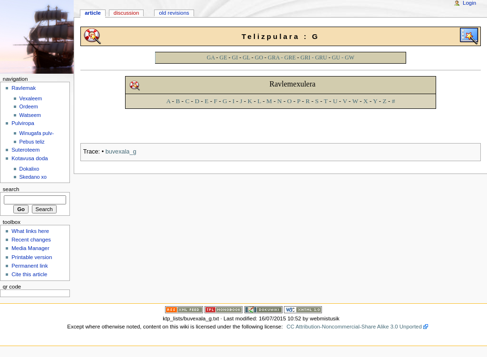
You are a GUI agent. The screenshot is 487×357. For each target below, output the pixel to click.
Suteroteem (25, 150)
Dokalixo (29, 169)
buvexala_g (121, 151)
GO (259, 57)
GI (235, 57)
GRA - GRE (282, 57)
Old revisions (174, 13)
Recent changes (31, 239)
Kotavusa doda (29, 158)
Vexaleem (30, 98)
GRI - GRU (314, 57)
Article (93, 13)
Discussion (126, 13)
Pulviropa (22, 123)
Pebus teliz (32, 142)
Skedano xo (33, 177)
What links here (30, 231)
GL (246, 57)
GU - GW (343, 57)
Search (11, 189)
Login (469, 3)
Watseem (30, 115)
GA (211, 57)
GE (223, 57)
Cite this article (29, 274)
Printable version (31, 257)
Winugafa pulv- (36, 133)
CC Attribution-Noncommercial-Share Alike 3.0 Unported (353, 326)
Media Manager (30, 248)
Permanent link (29, 266)
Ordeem (28, 106)
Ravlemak (23, 88)
